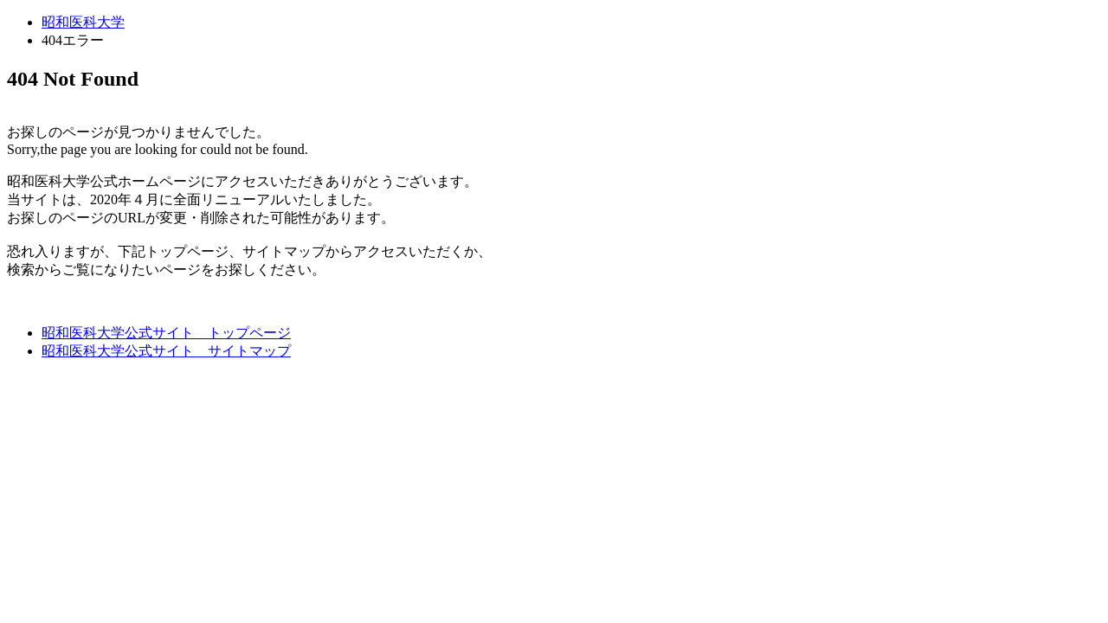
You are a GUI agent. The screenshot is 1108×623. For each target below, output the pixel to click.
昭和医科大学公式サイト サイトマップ (166, 351)
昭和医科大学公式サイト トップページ (166, 332)
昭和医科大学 (83, 22)
